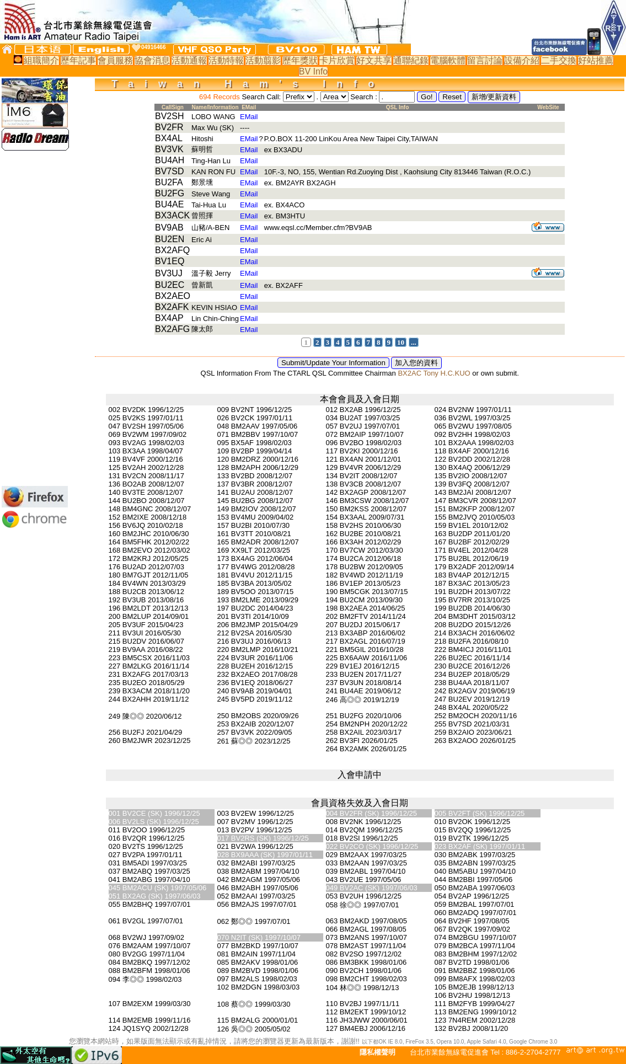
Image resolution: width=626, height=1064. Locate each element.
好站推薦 (595, 60)
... (413, 342)
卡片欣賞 (337, 60)
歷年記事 (78, 60)
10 (400, 342)
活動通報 (189, 60)
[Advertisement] (35, 318)
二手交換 (558, 60)
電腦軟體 (448, 60)
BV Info (313, 71)
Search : (364, 97)
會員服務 (115, 60)
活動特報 (226, 60)
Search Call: (261, 97)
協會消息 (152, 60)
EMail (249, 117)
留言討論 (484, 60)
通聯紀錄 (411, 60)
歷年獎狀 (300, 60)
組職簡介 (41, 60)
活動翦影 (263, 60)
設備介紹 (521, 60)
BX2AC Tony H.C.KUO (434, 373)
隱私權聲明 (377, 1052)
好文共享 (374, 60)
